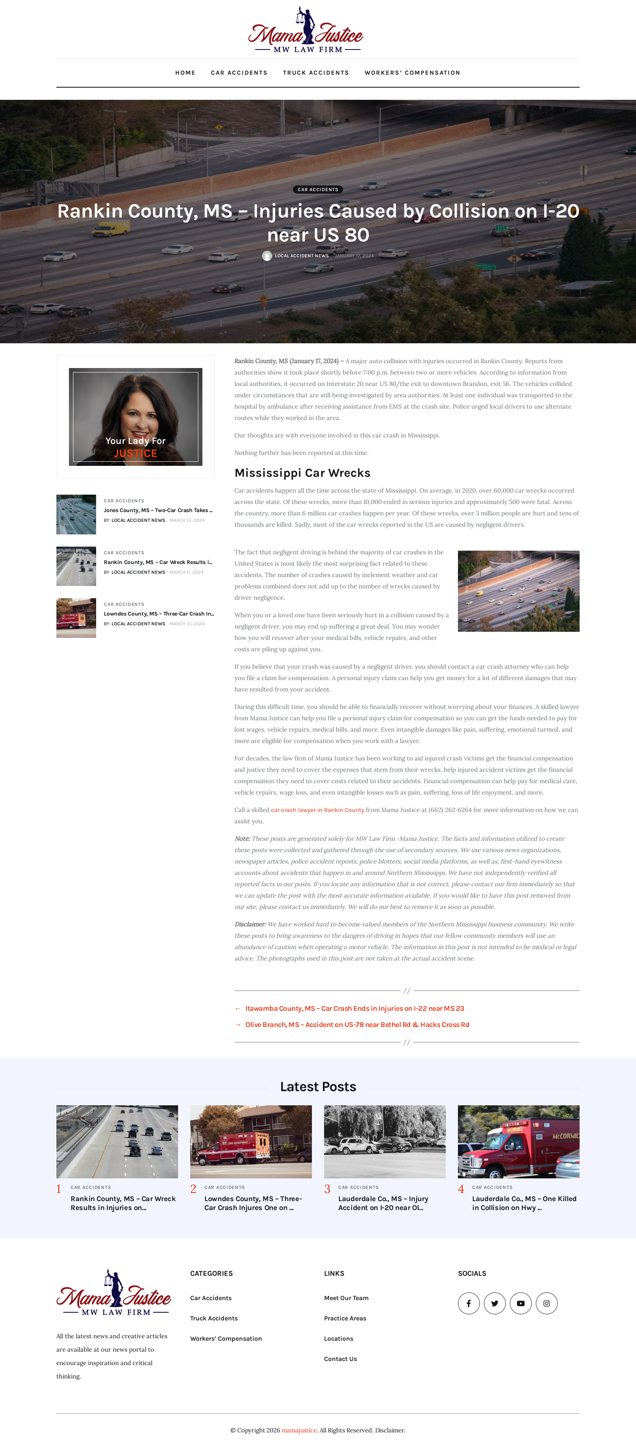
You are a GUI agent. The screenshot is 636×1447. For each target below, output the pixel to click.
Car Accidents (239, 72)
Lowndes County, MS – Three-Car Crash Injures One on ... (253, 1203)
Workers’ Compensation (413, 72)
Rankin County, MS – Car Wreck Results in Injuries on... (123, 1203)
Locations (338, 1338)
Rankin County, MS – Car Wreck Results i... (158, 562)
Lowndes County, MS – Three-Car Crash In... (159, 613)
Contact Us (340, 1359)
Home (185, 72)
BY (134, 520)
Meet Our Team (346, 1298)
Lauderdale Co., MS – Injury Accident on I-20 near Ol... (383, 1203)
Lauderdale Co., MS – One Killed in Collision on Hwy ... (524, 1203)
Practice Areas (345, 1318)
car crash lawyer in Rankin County (316, 810)
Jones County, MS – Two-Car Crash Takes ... (158, 510)
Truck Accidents (316, 72)
